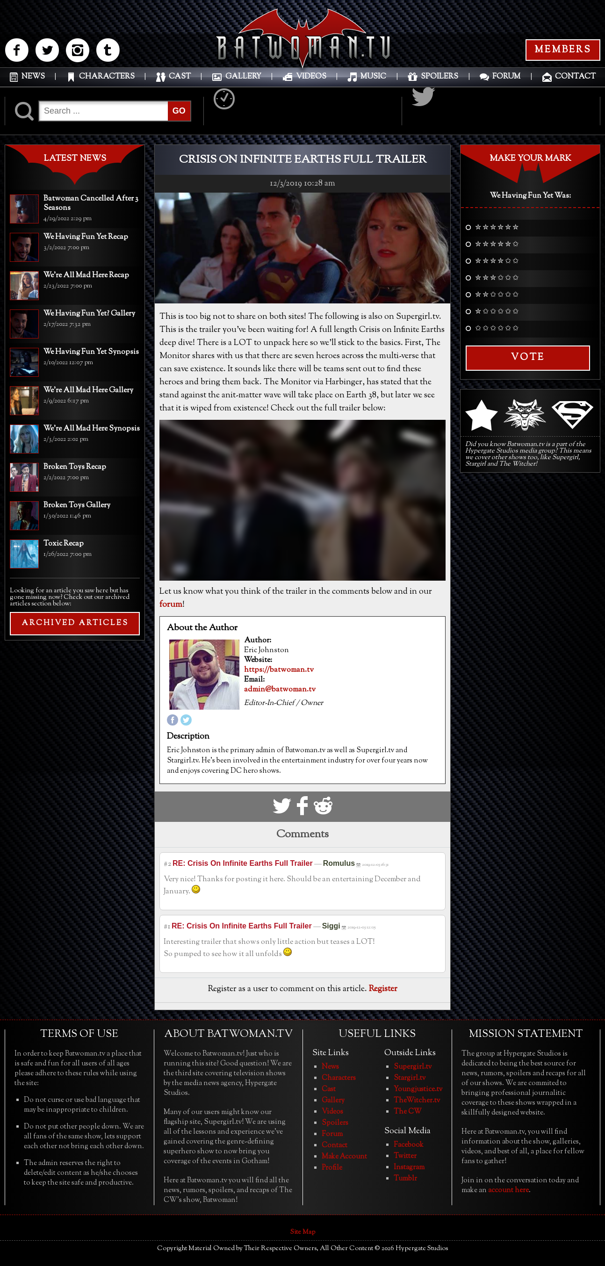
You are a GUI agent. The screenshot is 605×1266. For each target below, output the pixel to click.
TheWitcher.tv (417, 1101)
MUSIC (373, 77)
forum (170, 605)
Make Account (344, 1157)
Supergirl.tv (413, 1067)
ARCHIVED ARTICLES (75, 623)
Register (383, 989)
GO (179, 110)
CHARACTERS (107, 77)
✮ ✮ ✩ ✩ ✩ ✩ (497, 295)
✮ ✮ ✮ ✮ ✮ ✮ (497, 228)
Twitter (405, 1156)
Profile (332, 1168)
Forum (332, 1134)
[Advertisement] (75, 708)
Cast (329, 1089)
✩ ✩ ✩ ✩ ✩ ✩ (497, 329)
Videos (332, 1112)
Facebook (409, 1145)
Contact (334, 1146)
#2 (167, 864)
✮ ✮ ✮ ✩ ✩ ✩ (497, 278)
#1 (167, 926)
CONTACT (575, 77)
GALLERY (243, 77)
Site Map (302, 1232)
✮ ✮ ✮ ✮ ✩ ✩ (497, 262)
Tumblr (405, 1179)
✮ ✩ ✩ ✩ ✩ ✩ (497, 312)
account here (508, 1190)
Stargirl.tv (409, 1078)
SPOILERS (439, 77)
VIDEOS (311, 77)
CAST (180, 77)
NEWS (33, 77)
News (330, 1067)
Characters (339, 1078)
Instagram (409, 1167)
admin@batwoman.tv (280, 689)
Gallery (333, 1101)
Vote (528, 358)
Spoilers (335, 1123)
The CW (408, 1112)
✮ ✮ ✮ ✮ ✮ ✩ (497, 245)
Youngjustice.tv (418, 1089)
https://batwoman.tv (279, 670)
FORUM (506, 77)
